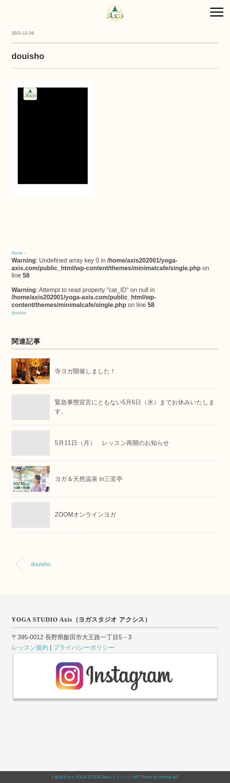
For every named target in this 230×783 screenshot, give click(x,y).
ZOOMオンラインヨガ (85, 514)
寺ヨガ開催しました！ (85, 371)
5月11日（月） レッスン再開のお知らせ (112, 443)
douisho (18, 312)
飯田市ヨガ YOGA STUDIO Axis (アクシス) (92, 777)
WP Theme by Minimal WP (156, 777)
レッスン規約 (29, 647)
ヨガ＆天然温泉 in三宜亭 (88, 479)
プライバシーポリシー (83, 647)
